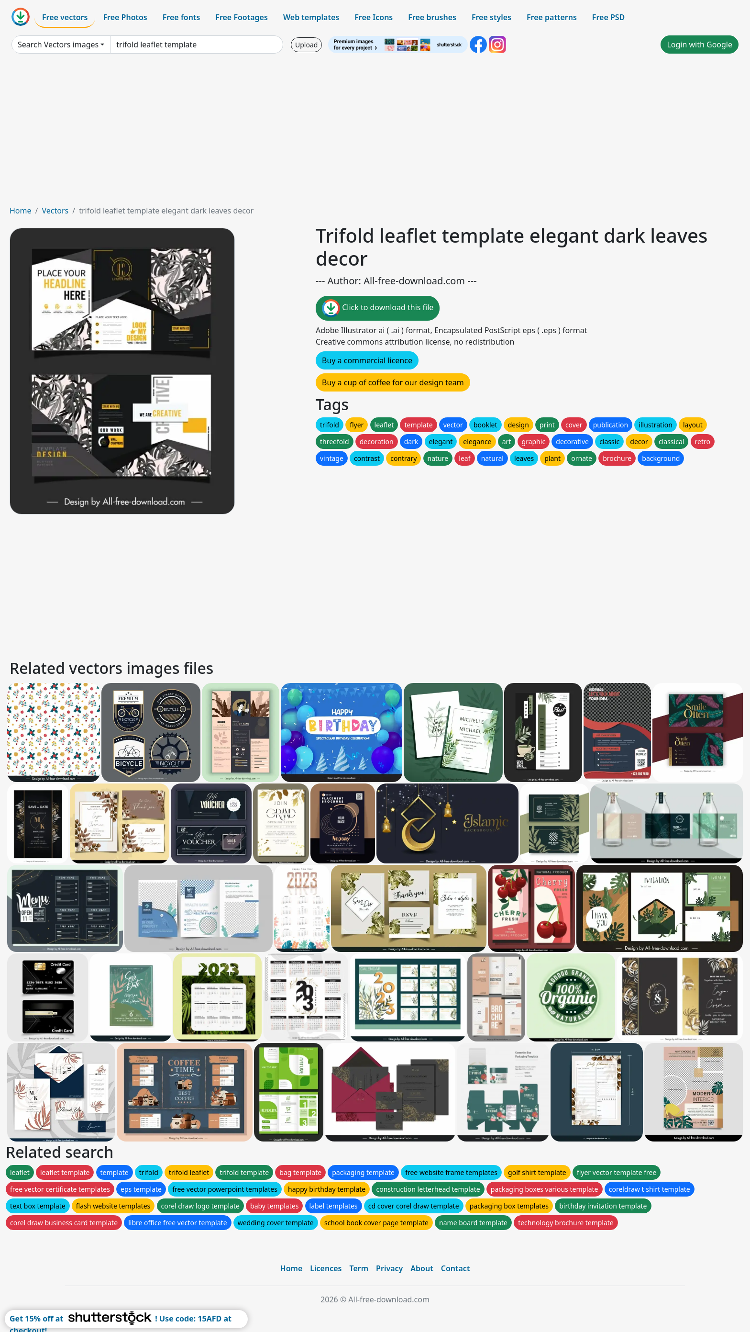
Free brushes (432, 17)
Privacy (389, 1268)
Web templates (311, 17)
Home (21, 210)
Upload (306, 44)
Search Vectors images (58, 44)
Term (358, 1268)
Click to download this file (377, 308)
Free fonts (181, 17)
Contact (455, 1268)
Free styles (491, 17)
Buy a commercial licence (367, 360)
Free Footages (241, 17)
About (421, 1268)
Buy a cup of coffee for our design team (393, 382)
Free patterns (552, 17)
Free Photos (125, 17)
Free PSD (608, 17)
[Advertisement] (375, 133)
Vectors (55, 210)
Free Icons (373, 17)
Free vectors (65, 17)
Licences (326, 1268)
